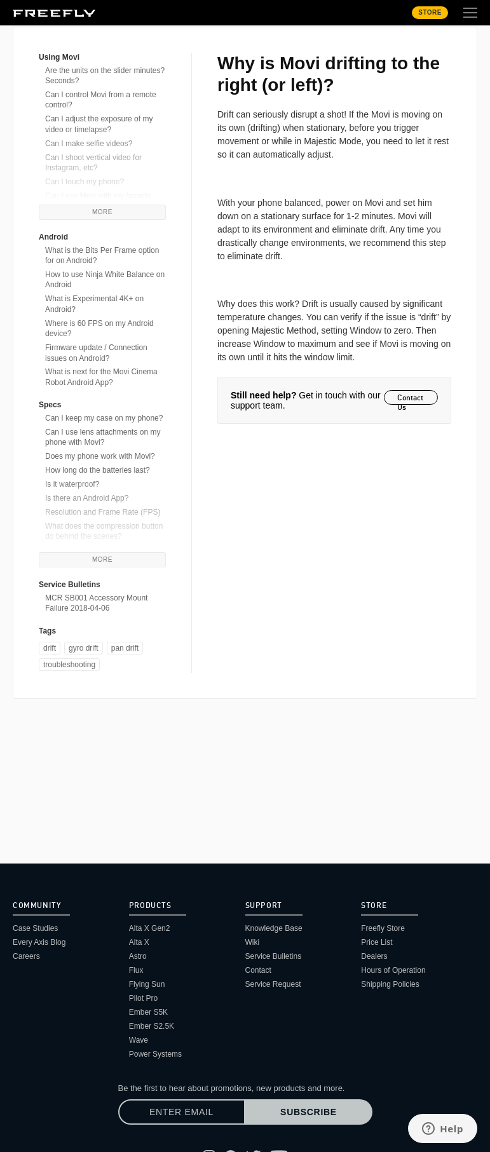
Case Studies (35, 928)
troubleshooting (69, 664)
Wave (138, 1040)
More (102, 211)
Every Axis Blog (39, 942)
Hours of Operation (393, 970)
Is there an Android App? (86, 498)
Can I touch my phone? (84, 181)
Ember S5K (148, 1012)
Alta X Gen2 (149, 928)
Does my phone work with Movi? (100, 456)
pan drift (125, 648)
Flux (136, 970)
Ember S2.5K (151, 1026)
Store (430, 12)
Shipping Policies (390, 984)
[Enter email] (181, 1112)
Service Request (273, 984)
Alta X (139, 942)
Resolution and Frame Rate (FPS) (102, 512)
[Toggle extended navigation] (470, 12)
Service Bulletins (273, 956)
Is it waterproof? (72, 484)
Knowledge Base (274, 928)
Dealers (374, 956)
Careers (26, 956)
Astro (138, 956)
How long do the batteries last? (97, 470)
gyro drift (84, 648)
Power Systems (155, 1054)
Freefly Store (383, 928)
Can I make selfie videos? (88, 143)
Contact (258, 970)
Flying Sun (147, 984)
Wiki (252, 942)
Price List (376, 942)
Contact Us (410, 399)
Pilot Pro (143, 998)
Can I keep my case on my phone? (104, 418)
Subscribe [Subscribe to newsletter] (308, 1112)
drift (49, 648)
